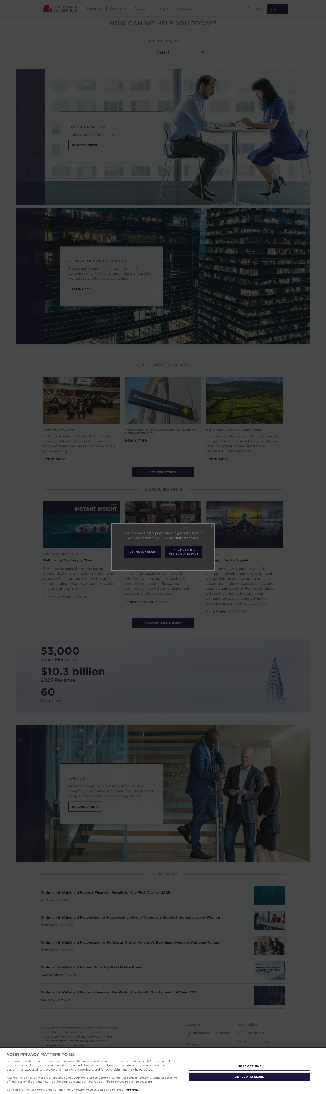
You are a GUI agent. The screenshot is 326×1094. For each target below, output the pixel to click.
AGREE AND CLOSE (249, 1076)
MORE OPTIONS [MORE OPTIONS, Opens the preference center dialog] (249, 1066)
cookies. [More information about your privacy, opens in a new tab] (132, 1089)
